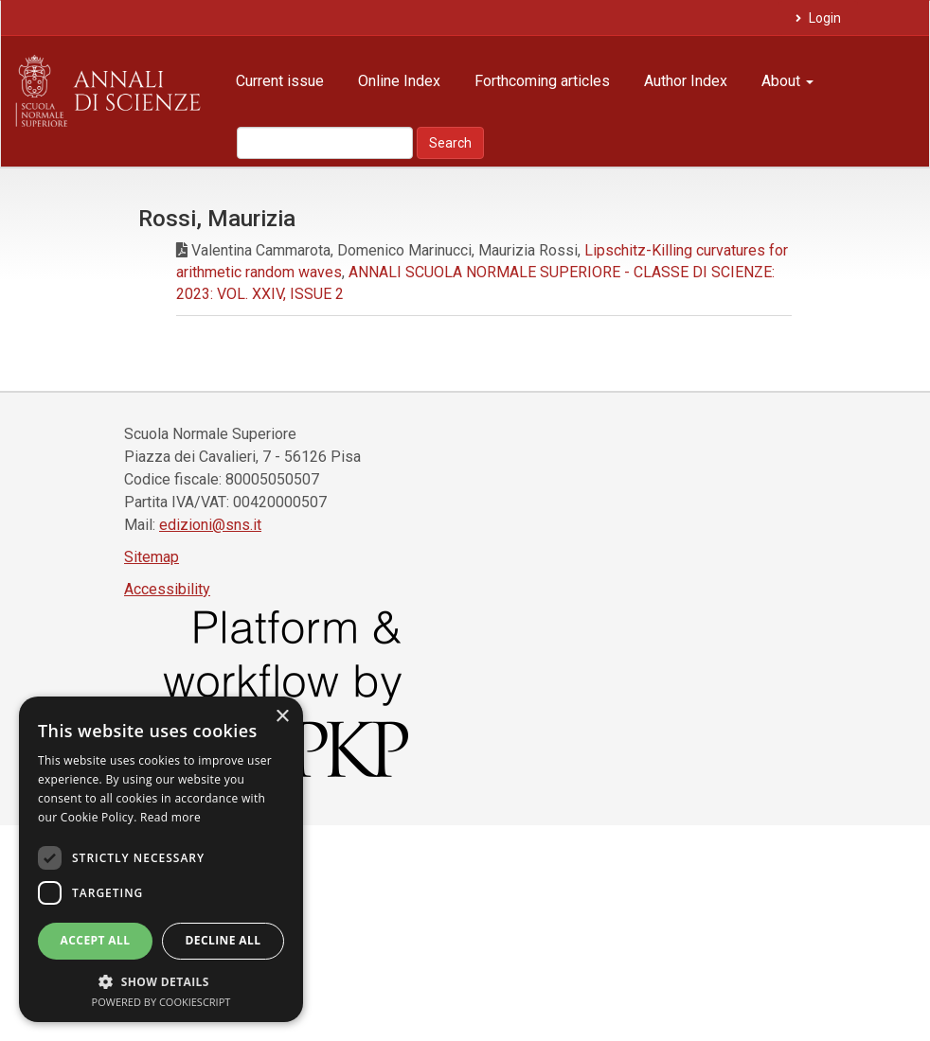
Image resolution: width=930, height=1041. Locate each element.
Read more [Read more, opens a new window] (170, 817)
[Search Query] (325, 143)
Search (450, 142)
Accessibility (167, 589)
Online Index (399, 81)
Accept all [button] (96, 940)
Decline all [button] (223, 940)
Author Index (685, 81)
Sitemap (151, 557)
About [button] (787, 81)
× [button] (282, 717)
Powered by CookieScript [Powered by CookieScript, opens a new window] (161, 1002)
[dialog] (161, 859)
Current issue (280, 81)
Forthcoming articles (542, 81)
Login (823, 18)
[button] (161, 981)
